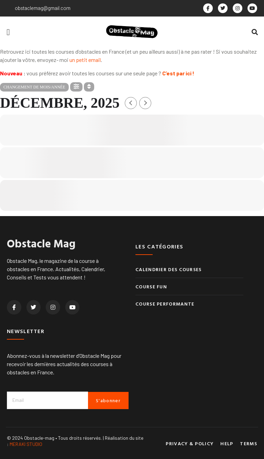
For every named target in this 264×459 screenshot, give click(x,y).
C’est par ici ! (178, 73)
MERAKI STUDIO (26, 444)
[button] (8, 32)
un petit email (85, 59)
